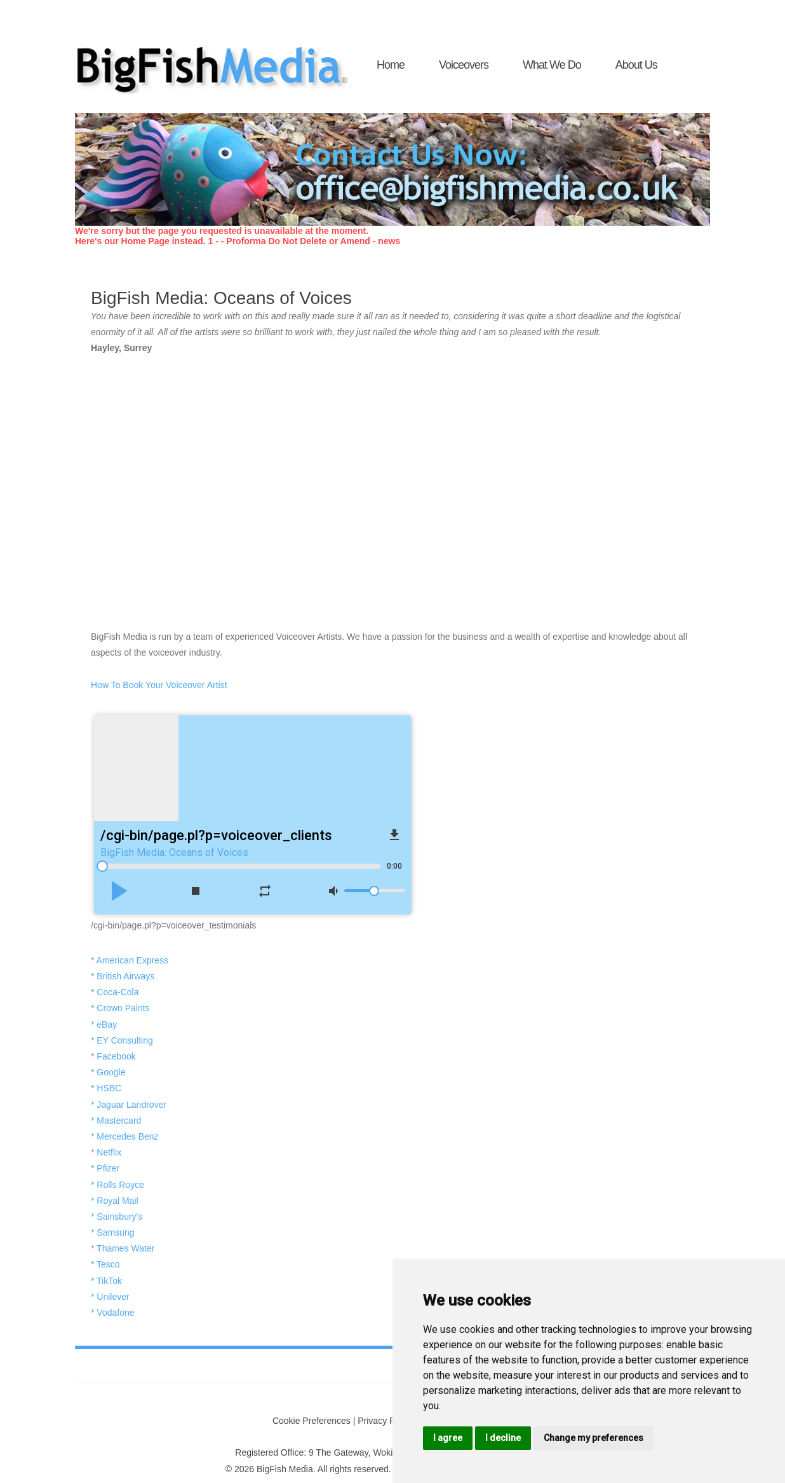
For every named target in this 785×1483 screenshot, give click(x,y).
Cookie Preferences (311, 1421)
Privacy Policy (385, 1421)
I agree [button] (447, 1438)
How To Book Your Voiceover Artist (159, 685)
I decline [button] (503, 1438)
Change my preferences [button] (593, 1438)
